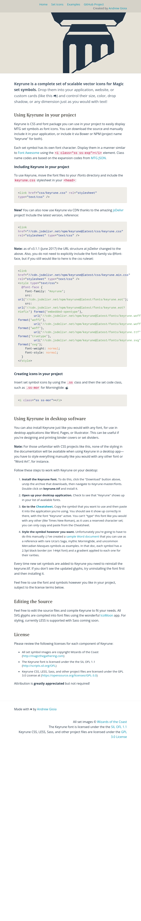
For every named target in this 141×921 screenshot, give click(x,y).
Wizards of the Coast (112, 722)
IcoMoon (106, 615)
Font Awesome (28, 153)
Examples (73, 4)
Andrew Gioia (118, 8)
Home (43, 4)
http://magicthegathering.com (43, 656)
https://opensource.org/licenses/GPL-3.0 (69, 675)
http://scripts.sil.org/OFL (39, 666)
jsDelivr (118, 210)
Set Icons (57, 4)
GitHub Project (94, 4)
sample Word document (82, 536)
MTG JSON (98, 158)
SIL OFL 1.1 (119, 727)
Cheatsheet (44, 506)
